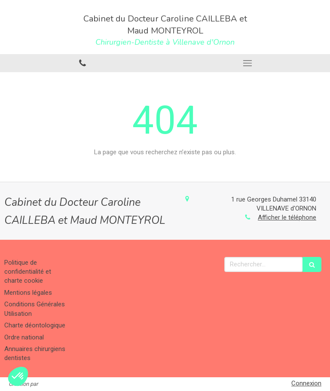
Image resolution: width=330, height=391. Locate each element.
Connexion (306, 383)
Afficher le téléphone (287, 217)
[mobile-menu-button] (247, 63)
